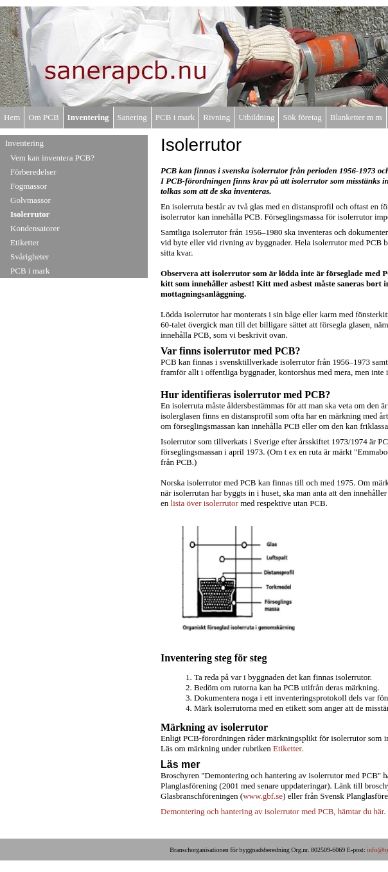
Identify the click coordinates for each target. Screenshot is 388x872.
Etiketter (24, 242)
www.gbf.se (263, 796)
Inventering (88, 117)
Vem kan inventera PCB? (52, 157)
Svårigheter (29, 256)
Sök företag (302, 117)
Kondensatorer (35, 228)
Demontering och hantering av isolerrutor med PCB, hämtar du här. (273, 811)
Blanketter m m (356, 117)
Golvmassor (30, 200)
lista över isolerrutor (206, 503)
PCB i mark (175, 117)
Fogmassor (28, 186)
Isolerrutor (29, 214)
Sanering (132, 117)
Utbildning (256, 117)
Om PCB (43, 117)
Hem (12, 117)
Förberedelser (33, 172)
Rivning (216, 117)
